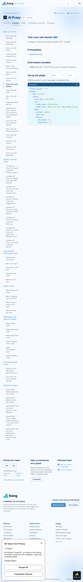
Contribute (36, 479)
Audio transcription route (10, 350)
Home (5, 13)
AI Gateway (7, 532)
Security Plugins (61, 536)
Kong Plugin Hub (14, 13)
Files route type (11, 263)
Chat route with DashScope (11, 148)
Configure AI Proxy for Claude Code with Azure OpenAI (12, 210)
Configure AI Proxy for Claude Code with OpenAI (12, 243)
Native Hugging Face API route (11, 297)
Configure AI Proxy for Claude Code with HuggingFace (12, 200)
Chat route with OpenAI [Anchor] (43, 37)
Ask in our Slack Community (65, 466)
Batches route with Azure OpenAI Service (11, 371)
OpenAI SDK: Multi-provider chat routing (11, 400)
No (14, 465)
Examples (15, 23)
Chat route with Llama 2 (11, 61)
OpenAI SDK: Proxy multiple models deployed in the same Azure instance (12, 420)
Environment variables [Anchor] (39, 62)
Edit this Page (19, 474)
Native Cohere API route (11, 312)
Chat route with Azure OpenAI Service (11, 123)
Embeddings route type (10, 259)
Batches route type (11, 281)
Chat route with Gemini (11, 49)
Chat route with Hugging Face (11, 55)
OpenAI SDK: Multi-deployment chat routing (12, 392)
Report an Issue (6, 474)
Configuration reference (36, 23)
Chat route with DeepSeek (11, 43)
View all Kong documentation (13, 480)
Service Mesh (8, 536)
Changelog (51, 23)
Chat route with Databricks (11, 154)
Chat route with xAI (11, 97)
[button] (77, 84)
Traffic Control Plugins (63, 539)
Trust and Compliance (52, 579)
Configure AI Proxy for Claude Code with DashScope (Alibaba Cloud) (12, 232)
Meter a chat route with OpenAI (12, 67)
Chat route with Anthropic (11, 37)
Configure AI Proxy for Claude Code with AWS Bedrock (12, 179)
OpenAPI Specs (35, 539)
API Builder (7, 539)
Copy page (28, 17)
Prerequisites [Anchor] (34, 50)
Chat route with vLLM (11, 91)
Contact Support (65, 470)
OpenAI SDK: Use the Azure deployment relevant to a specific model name (12, 434)
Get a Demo (73, 505)
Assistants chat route (11, 275)
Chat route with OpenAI (12, 85)
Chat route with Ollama (11, 79)
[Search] (68, 3)
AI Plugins (59, 526)
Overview (6, 23)
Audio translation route (12, 357)
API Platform (7, 526)
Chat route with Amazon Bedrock (12, 130)
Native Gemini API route (12, 291)
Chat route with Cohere (11, 142)
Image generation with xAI (12, 103)
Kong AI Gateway (36, 529)
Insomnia (33, 536)
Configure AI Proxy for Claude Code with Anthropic (12, 221)
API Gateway (7, 529)
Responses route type (12, 269)
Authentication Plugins (63, 532)
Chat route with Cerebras (11, 136)
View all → (59, 542)
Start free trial (58, 505)
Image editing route (10, 324)
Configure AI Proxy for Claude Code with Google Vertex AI (12, 169)
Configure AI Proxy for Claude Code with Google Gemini (12, 190)
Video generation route (12, 336)
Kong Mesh (34, 532)
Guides (23, 23)
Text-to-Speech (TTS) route (11, 343)
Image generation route (12, 330)
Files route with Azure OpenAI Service (11, 379)
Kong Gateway (35, 526)
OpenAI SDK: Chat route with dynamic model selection (12, 409)
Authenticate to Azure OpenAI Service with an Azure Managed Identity (11, 112)
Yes (6, 465)
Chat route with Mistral (11, 73)
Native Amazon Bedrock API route (11, 304)
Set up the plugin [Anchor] (36, 75)
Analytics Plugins (61, 529)
